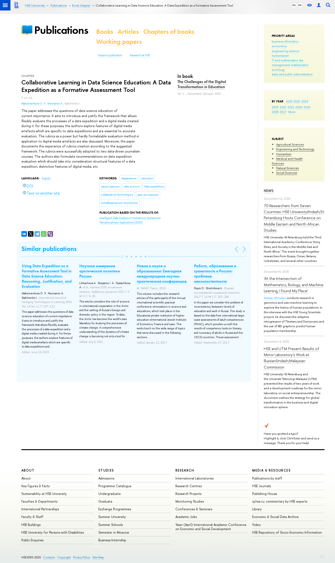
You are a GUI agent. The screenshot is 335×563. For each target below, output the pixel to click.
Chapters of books (168, 32)
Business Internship (112, 540)
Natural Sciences (287, 168)
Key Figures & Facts (35, 486)
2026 (289, 101)
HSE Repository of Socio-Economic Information (287, 532)
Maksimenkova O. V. (33, 103)
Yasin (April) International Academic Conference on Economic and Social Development (210, 526)
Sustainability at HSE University (44, 493)
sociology (278, 69)
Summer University (112, 516)
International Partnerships (40, 509)
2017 (283, 112)
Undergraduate (109, 493)
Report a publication (110, 55)
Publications (61, 30)
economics (279, 46)
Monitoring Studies (189, 501)
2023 (275, 107)
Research (184, 470)
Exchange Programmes (114, 509)
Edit (322, 556)
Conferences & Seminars (193, 509)
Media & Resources (271, 470)
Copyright (64, 557)
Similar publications (49, 249)
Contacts (49, 557)
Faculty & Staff (32, 516)
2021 (291, 107)
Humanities (283, 154)
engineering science (285, 51)
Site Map (98, 557)
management (281, 65)
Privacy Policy (81, 557)
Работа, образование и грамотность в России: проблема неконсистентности (215, 273)
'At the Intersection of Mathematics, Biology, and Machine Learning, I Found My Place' (293, 284)
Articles (128, 32)
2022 (283, 107)
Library (257, 509)
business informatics (285, 41)
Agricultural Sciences (290, 144)
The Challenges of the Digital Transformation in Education (202, 84)
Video (256, 524)
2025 (296, 101)
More (291, 112)
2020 (298, 107)
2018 (275, 112)
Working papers (119, 42)
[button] (122, 256)
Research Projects (188, 493)
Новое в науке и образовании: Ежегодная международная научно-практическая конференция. (162, 273)
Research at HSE (140, 55)
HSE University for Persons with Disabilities (52, 532)
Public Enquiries (32, 540)
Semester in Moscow (113, 532)
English (46, 178)
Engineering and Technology (295, 149)
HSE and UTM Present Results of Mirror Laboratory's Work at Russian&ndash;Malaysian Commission (291, 358)
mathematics (299, 65)
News (269, 190)
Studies (106, 470)
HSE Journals (261, 486)
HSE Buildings (30, 524)
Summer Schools (110, 524)
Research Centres (188, 486)
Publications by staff (267, 478)
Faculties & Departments (39, 501)
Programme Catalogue (114, 486)
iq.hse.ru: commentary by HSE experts (279, 501)
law (301, 60)
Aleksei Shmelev (275, 298)
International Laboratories (194, 478)
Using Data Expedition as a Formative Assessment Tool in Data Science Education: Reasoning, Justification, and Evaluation (47, 276)
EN (299, 5)
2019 (307, 107)
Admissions (106, 478)
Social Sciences (286, 172)
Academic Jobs (186, 516)
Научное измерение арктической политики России (99, 271)
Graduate (105, 501)
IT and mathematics (285, 60)
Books (104, 32)
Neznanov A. (55, 103)
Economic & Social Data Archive (275, 516)
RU (294, 5)
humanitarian (280, 55)
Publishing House (264, 493)
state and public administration (292, 74)
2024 (304, 101)
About (27, 470)
